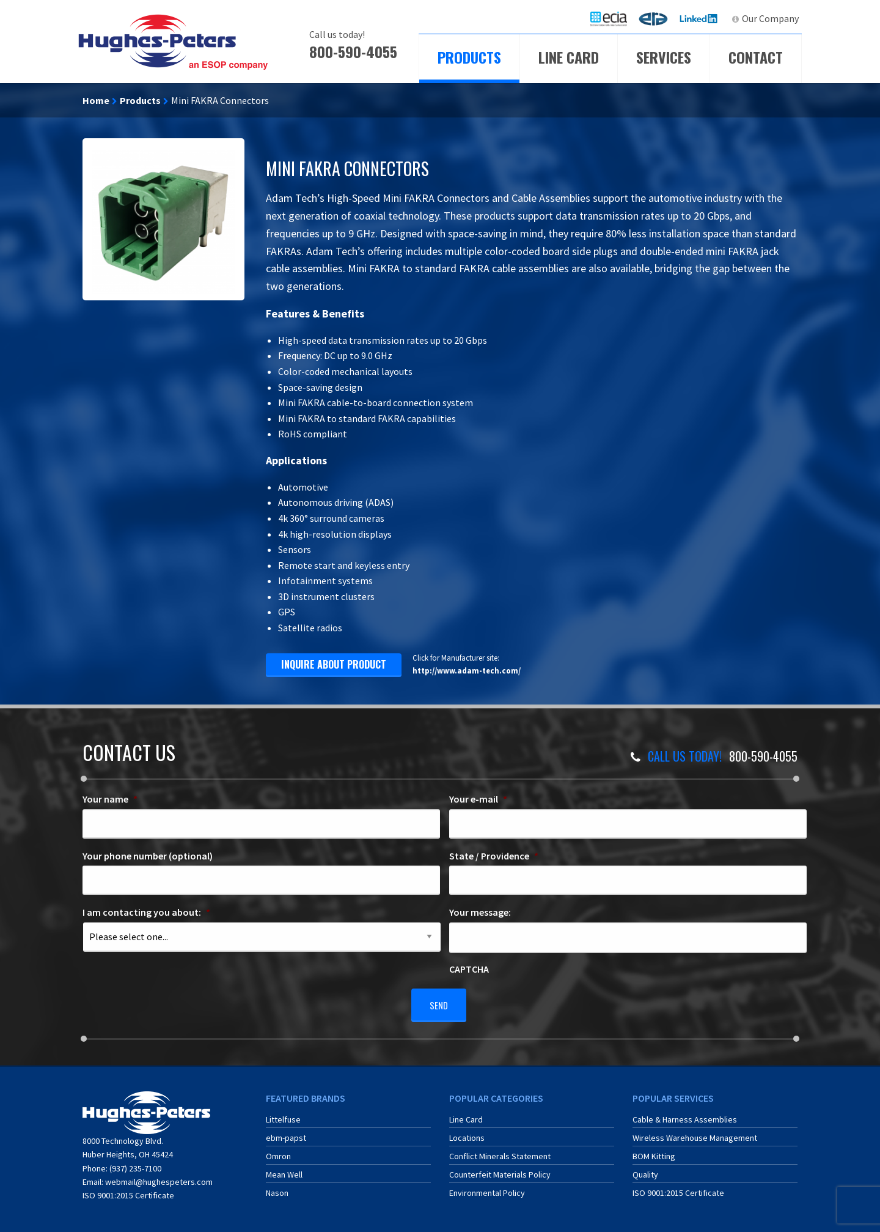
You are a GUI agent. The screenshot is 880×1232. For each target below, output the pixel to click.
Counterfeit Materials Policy (500, 1170)
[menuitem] (608, 18)
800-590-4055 (353, 51)
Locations (467, 1133)
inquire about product (333, 664)
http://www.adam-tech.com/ (467, 670)
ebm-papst (286, 1133)
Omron (278, 1151)
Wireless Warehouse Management (694, 1133)
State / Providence (493, 856)
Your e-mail (478, 799)
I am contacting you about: (146, 912)
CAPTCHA (469, 969)
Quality (645, 1170)
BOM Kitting (653, 1151)
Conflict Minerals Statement (500, 1151)
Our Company (770, 18)
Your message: (480, 912)
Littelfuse (283, 1115)
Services (663, 57)
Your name (110, 799)
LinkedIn (700, 18)
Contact (755, 57)
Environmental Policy (487, 1188)
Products (469, 57)
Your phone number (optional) (147, 856)
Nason (277, 1188)
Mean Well (284, 1170)
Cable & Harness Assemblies (684, 1115)
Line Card (568, 57)
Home (95, 100)
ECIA (614, 18)
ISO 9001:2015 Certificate (128, 1191)
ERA (657, 18)
